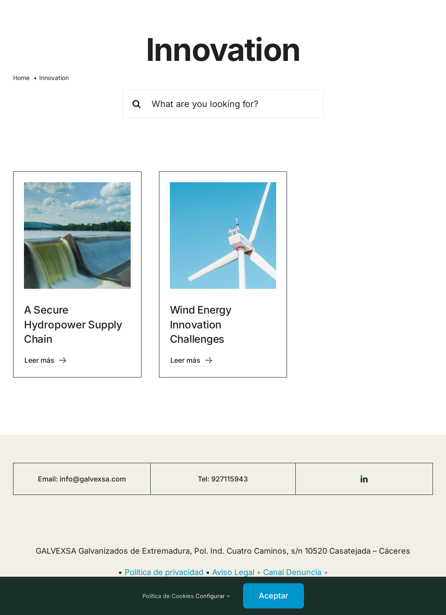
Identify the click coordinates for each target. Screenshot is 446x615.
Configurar (213, 595)
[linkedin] (364, 479)
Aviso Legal (233, 572)
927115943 (229, 479)
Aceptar (273, 595)
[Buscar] (136, 104)
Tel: (204, 479)
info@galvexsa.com (93, 479)
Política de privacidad (164, 572)
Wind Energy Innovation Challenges (201, 324)
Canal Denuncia (292, 572)
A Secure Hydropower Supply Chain (73, 324)
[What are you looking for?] (223, 104)
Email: (49, 479)
